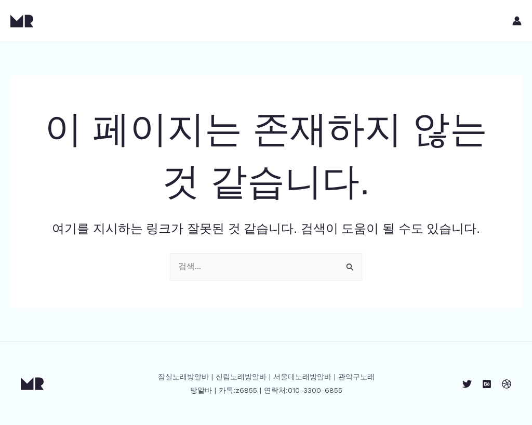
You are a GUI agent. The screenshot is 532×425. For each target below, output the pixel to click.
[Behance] (486, 384)
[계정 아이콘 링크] (517, 20)
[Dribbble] (506, 384)
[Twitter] (467, 384)
